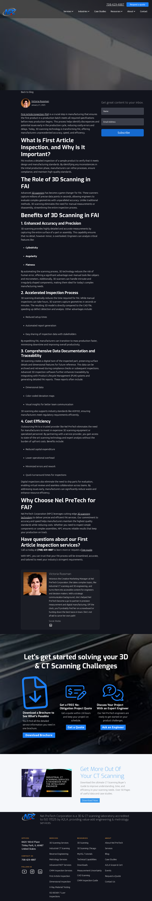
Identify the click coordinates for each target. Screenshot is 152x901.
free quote (86, 549)
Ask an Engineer (113, 727)
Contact (143, 11)
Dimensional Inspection (60, 881)
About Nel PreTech (114, 843)
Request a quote (137, 4)
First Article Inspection (59, 876)
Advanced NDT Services (60, 865)
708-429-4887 (115, 4)
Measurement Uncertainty (89, 870)
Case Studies (100, 11)
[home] (9, 12)
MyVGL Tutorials (84, 854)
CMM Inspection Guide (87, 880)
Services (108, 848)
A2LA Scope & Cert (114, 865)
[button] (68, 11)
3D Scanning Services (59, 843)
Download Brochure (38, 735)
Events (108, 870)
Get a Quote (76, 727)
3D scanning (38, 192)
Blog (107, 854)
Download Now (90, 800)
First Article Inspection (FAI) (35, 114)
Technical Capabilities (87, 859)
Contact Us (110, 881)
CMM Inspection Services (60, 870)
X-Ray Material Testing (59, 887)
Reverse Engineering (58, 854)
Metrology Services (58, 859)
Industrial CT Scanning (59, 848)
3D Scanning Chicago (86, 848)
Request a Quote (113, 876)
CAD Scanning (83, 875)
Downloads (82, 865)
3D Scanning (82, 843)
